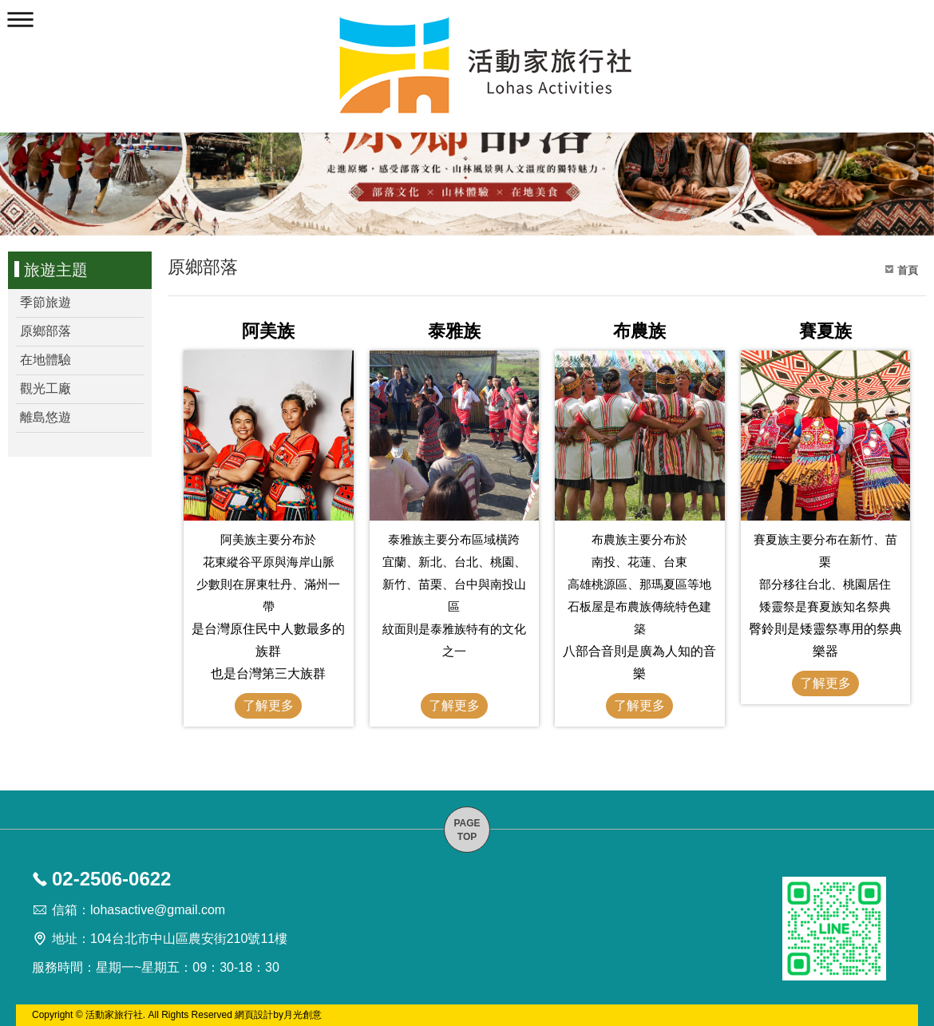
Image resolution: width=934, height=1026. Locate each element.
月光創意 (302, 1014)
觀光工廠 (45, 388)
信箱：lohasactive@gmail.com (138, 910)
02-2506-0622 (111, 878)
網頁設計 (254, 1014)
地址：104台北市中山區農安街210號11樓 (169, 938)
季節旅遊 (45, 302)
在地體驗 (45, 359)
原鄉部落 (45, 331)
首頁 (907, 270)
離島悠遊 (45, 417)
